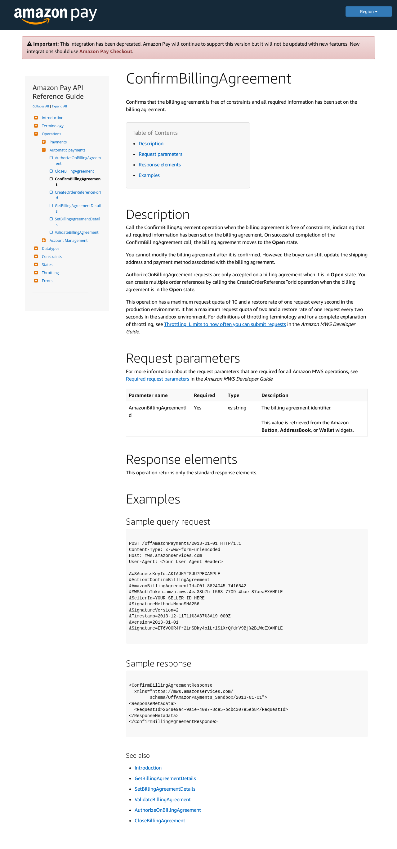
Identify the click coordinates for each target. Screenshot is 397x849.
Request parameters (160, 154)
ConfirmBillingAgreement (78, 181)
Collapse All (41, 106)
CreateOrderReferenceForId (78, 195)
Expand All (59, 106)
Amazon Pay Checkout (105, 51)
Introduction (51, 117)
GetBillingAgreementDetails (78, 208)
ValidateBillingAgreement (77, 232)
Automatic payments (67, 150)
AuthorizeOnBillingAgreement (78, 160)
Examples (149, 175)
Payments (57, 142)
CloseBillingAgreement (75, 171)
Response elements (160, 164)
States (46, 264)
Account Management (68, 240)
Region (368, 11)
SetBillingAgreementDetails (78, 221)
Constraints (51, 256)
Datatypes (49, 248)
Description (151, 143)
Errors (46, 280)
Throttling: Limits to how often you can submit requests (225, 324)
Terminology (52, 126)
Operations (50, 134)
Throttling (49, 272)
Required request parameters (157, 379)
